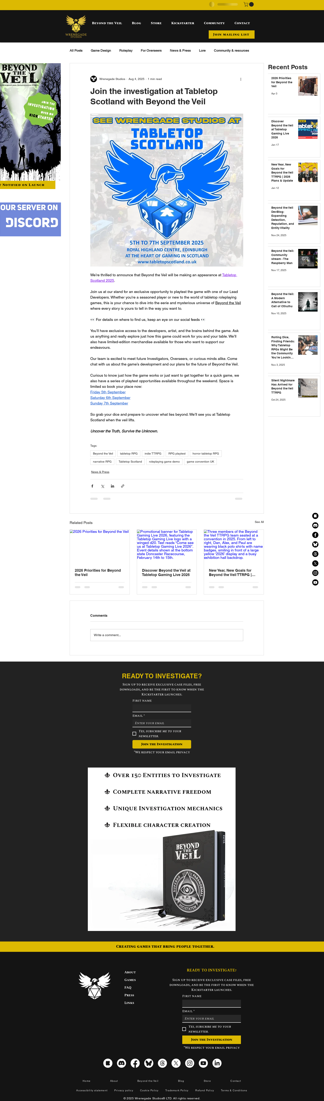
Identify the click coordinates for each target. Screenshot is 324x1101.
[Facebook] (315, 535)
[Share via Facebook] (92, 486)
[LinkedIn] (217, 1063)
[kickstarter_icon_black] (315, 516)
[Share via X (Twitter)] (102, 486)
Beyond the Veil (103, 453)
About (130, 972)
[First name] (160, 708)
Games (130, 979)
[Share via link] (123, 486)
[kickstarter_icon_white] (107, 1063)
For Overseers (151, 50)
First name (142, 701)
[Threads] (315, 554)
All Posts (76, 50)
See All (259, 522)
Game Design (101, 50)
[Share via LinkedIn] (112, 486)
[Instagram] (315, 573)
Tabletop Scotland (130, 461)
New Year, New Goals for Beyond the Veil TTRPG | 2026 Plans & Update (230, 572)
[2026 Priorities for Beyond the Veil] (100, 546)
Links (129, 1002)
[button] (249, 4)
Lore (202, 50)
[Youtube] (315, 582)
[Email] (160, 723)
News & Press (180, 50)
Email (138, 716)
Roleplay (125, 50)
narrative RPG (102, 461)
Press (129, 995)
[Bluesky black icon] (315, 544)
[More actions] (240, 78)
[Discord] (315, 525)
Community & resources (231, 50)
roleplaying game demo (164, 461)
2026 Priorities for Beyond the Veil (98, 572)
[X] (315, 563)
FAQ (127, 987)
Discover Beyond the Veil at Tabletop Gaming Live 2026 (166, 572)
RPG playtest (177, 453)
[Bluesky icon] (148, 1063)
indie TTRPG (153, 453)
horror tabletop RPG (206, 453)
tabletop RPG (129, 453)
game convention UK (200, 461)
